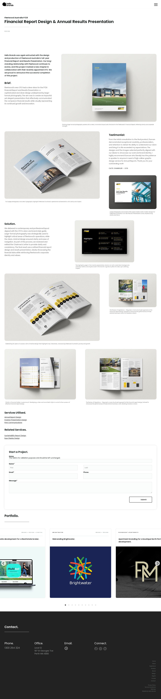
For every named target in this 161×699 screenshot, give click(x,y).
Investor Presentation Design (15, 420)
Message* (13, 481)
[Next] (157, 563)
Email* (11, 472)
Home (154, 661)
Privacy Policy (152, 685)
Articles (153, 678)
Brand (154, 671)
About (154, 663)
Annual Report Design (12, 417)
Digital (154, 676)
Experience (152, 666)
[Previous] (3, 563)
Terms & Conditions (150, 687)
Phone (86, 472)
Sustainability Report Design (15, 435)
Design (154, 673)
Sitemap (153, 689)
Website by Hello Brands (149, 691)
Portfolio (153, 668)
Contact (153, 681)
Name (11, 456)
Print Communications (13, 422)
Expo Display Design (12, 438)
